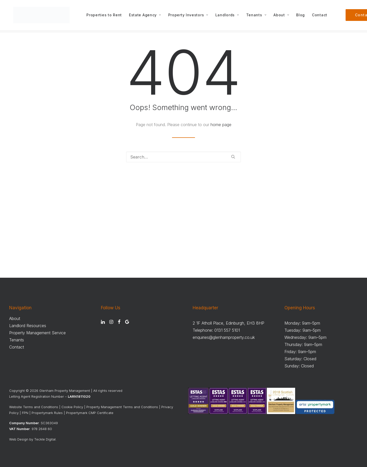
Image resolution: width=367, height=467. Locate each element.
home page (221, 124)
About (283, 16)
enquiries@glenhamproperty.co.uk (224, 337)
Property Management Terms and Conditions (122, 407)
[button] (233, 157)
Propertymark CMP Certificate (89, 413)
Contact (321, 16)
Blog (302, 16)
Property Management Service (37, 332)
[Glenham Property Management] (42, 16)
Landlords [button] (229, 16)
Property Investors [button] (190, 16)
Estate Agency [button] (147, 16)
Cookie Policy (72, 407)
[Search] (183, 157)
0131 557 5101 (227, 330)
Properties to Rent (106, 16)
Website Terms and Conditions (33, 407)
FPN (25, 413)
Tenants (258, 16)
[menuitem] (106, 16)
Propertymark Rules (47, 413)
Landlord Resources (27, 325)
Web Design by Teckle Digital (32, 439)
